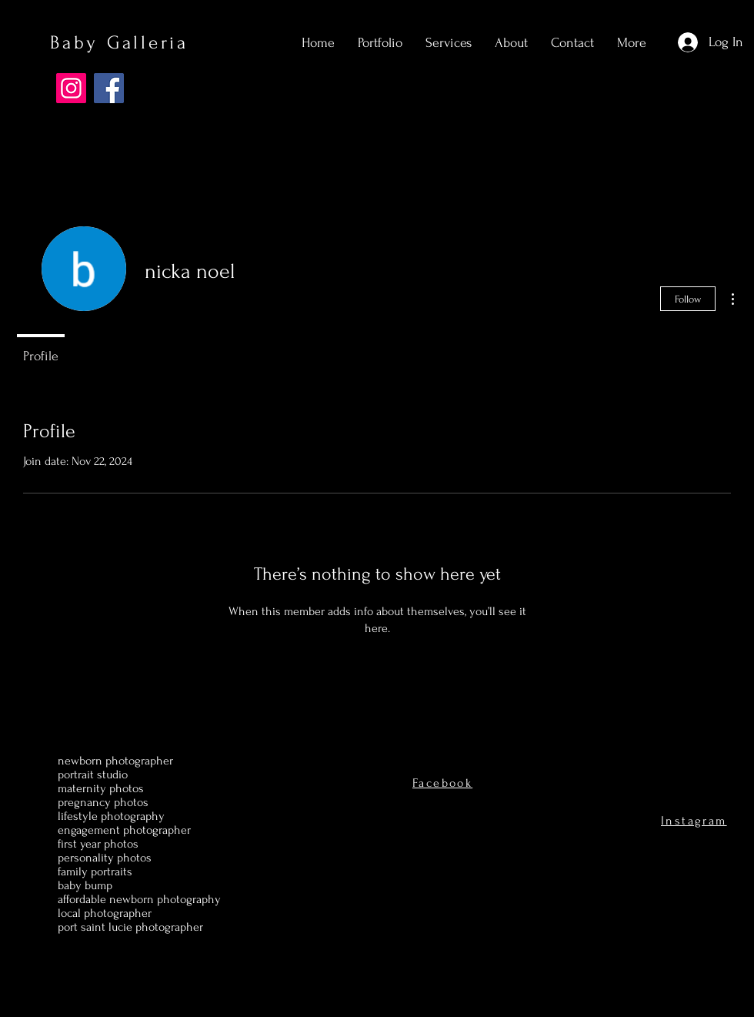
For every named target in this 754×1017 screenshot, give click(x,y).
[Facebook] (109, 88)
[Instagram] (71, 88)
